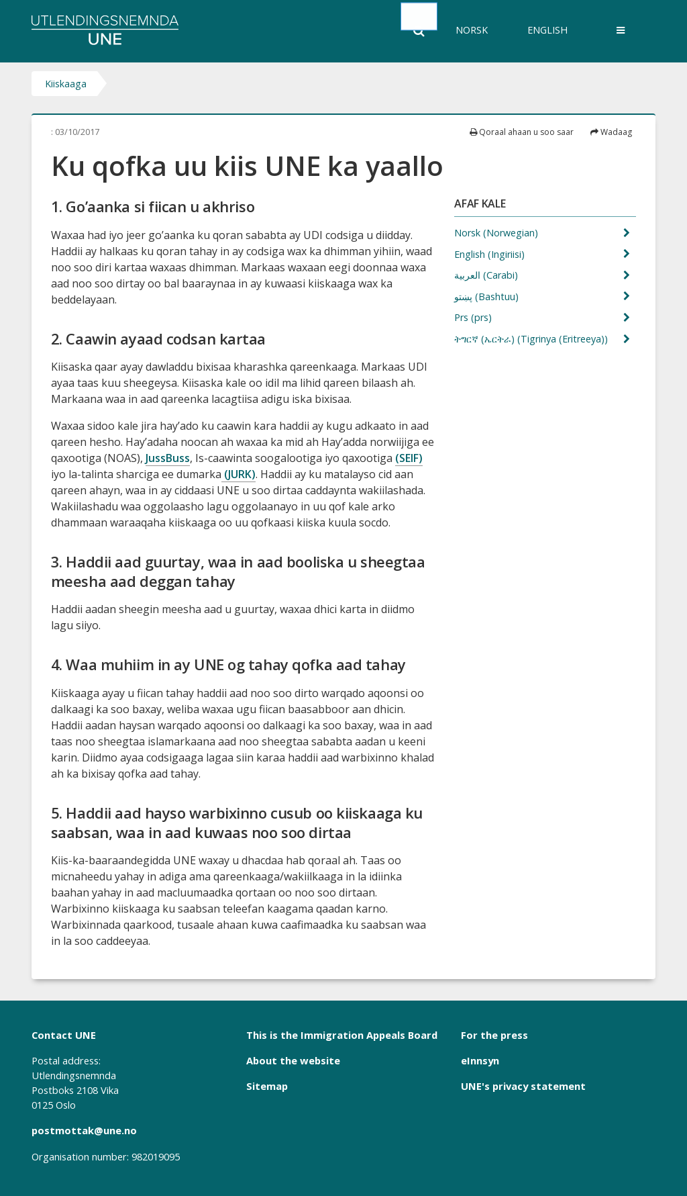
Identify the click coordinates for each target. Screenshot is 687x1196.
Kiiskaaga (66, 83)
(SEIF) (409, 458)
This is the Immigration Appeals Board (341, 1035)
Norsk (472, 30)
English (547, 30)
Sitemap (267, 1086)
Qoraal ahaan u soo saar (522, 132)
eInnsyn (480, 1060)
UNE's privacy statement (523, 1086)
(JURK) (238, 474)
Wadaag (611, 132)
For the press (494, 1035)
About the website (293, 1060)
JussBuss (168, 458)
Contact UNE (64, 1035)
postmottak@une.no (84, 1130)
